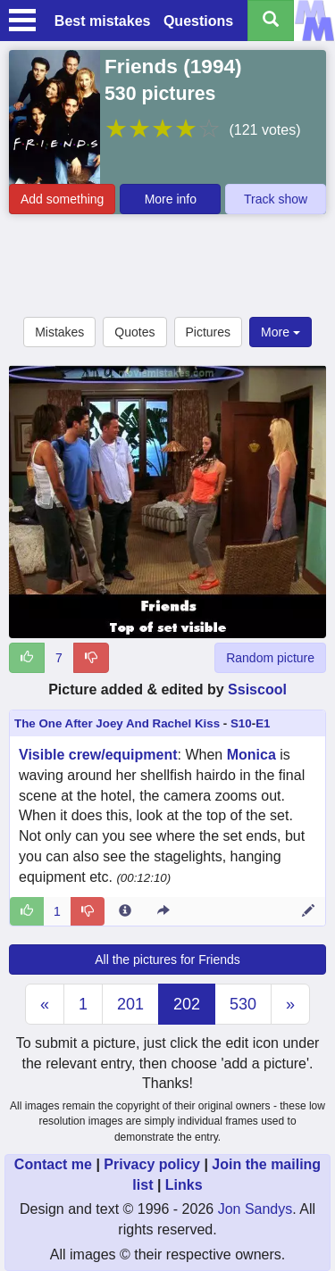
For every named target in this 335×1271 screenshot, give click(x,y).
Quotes (134, 332)
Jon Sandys (255, 1209)
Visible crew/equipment (98, 754)
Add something (62, 199)
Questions (198, 21)
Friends (141, 66)
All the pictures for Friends (167, 959)
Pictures (208, 332)
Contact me (53, 1164)
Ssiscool (257, 689)
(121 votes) (264, 129)
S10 (241, 723)
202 (186, 1004)
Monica (251, 754)
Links (184, 1184)
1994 (212, 66)
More (280, 332)
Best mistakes (102, 21)
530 (243, 1004)
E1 (262, 723)
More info (171, 199)
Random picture (270, 658)
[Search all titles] (270, 20)
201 (130, 1004)
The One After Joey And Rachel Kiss (117, 723)
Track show (275, 199)
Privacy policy (152, 1164)
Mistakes (59, 332)
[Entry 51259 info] (125, 911)
